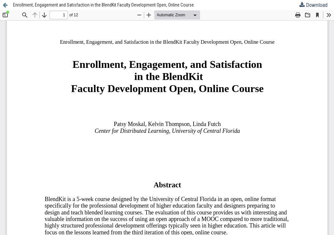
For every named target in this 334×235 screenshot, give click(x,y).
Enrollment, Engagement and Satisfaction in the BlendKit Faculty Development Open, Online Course (103, 5)
